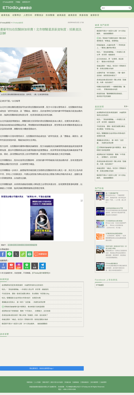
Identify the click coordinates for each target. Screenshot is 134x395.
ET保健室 (100, 285)
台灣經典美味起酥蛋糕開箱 (114, 233)
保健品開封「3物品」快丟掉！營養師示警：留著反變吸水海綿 (25, 319)
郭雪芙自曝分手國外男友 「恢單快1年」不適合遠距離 (26, 197)
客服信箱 (68, 382)
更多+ (126, 106)
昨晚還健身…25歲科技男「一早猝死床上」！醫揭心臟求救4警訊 (111, 46)
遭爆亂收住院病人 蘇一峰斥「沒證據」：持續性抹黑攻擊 (23, 302)
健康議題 (61, 15)
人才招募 (38, 382)
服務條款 (76, 382)
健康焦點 (5, 15)
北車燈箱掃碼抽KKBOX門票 (114, 208)
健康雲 (17, 8)
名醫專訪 (16, 15)
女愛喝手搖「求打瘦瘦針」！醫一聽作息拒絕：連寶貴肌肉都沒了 (111, 74)
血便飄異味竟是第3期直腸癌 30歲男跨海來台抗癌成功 (22, 285)
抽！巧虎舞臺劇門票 (112, 193)
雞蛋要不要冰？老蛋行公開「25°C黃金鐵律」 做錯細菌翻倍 (24, 324)
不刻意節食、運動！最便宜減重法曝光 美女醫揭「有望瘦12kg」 (26, 293)
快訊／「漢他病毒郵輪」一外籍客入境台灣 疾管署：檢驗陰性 (25, 289)
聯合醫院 (16, 245)
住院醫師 (24, 245)
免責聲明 (103, 382)
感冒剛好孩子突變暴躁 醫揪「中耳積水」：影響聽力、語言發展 (26, 311)
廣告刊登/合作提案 (57, 382)
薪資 (30, 245)
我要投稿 (29, 382)
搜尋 (129, 7)
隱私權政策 (85, 382)
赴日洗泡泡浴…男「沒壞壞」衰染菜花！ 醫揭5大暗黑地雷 (110, 60)
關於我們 (46, 382)
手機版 (18, 2)
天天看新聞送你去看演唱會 (114, 221)
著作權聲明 (94, 382)
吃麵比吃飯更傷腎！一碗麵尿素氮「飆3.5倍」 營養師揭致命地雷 (111, 88)
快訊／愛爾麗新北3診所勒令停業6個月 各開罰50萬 (21, 298)
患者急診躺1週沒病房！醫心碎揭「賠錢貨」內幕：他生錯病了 (25, 315)
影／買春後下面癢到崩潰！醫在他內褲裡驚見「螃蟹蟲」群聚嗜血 (111, 39)
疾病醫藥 (50, 15)
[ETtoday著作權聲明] (40, 273)
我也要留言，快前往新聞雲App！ (41, 368)
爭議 (34, 245)
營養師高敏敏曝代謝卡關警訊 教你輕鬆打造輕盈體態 (23, 307)
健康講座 (72, 15)
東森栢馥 (83, 15)
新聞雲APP (26, 2)
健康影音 (94, 15)
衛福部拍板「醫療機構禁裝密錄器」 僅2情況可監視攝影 (111, 95)
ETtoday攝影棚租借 (112, 263)
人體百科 (27, 15)
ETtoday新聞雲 (8, 2)
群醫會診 (39, 15)
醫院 (10, 245)
